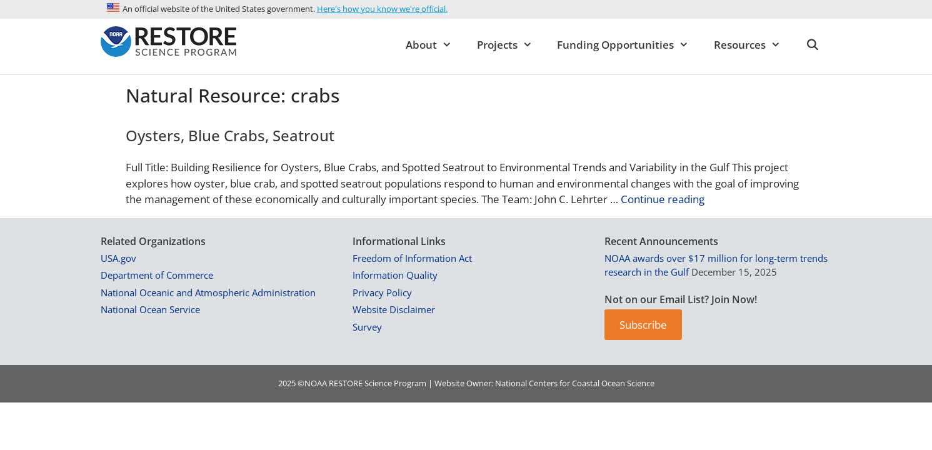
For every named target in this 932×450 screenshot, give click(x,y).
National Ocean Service (150, 309)
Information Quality (395, 275)
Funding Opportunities (629, 45)
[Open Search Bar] (812, 45)
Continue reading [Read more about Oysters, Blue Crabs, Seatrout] (662, 199)
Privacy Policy (382, 292)
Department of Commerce (157, 275)
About (435, 45)
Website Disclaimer (394, 309)
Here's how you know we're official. (382, 8)
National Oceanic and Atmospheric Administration (208, 292)
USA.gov (118, 258)
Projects (511, 45)
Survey (367, 327)
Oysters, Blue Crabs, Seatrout (230, 135)
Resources (753, 45)
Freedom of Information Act (412, 258)
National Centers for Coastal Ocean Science (574, 383)
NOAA (315, 383)
